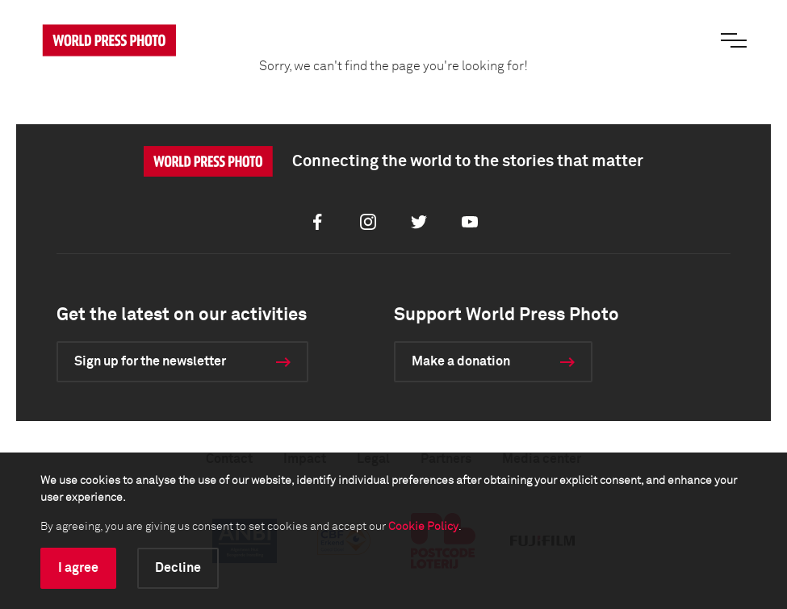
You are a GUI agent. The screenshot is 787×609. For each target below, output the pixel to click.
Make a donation (461, 361)
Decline (178, 567)
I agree (78, 567)
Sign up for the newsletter (150, 361)
